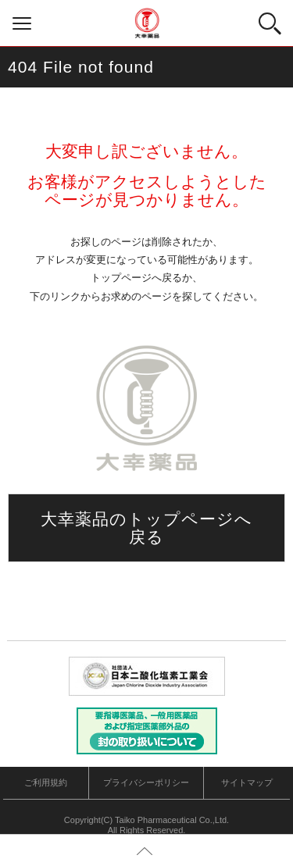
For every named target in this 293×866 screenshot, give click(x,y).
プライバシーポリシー (146, 782)
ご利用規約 (45, 782)
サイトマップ (247, 782)
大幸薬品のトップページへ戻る (147, 528)
